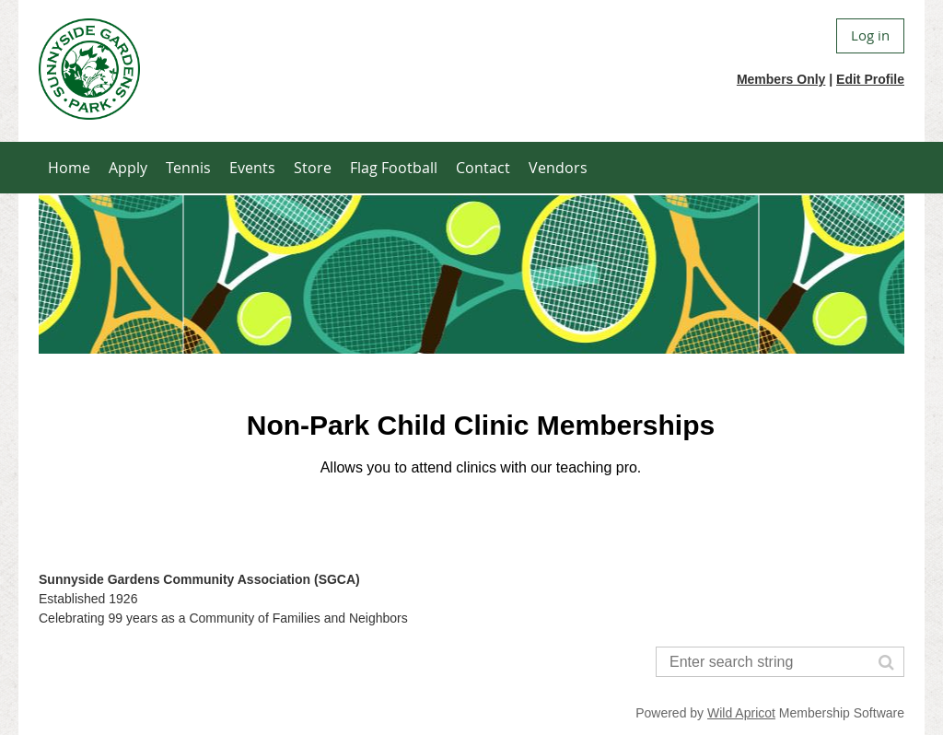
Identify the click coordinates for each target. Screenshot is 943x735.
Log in (870, 35)
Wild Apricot (741, 713)
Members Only (781, 79)
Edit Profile (870, 79)
